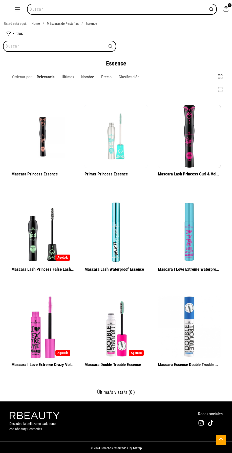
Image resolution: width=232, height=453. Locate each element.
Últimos (68, 77)
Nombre (87, 77)
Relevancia (46, 77)
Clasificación (129, 77)
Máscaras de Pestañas (63, 23)
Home (35, 23)
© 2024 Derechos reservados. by (116, 448)
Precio (106, 77)
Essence (91, 23)
